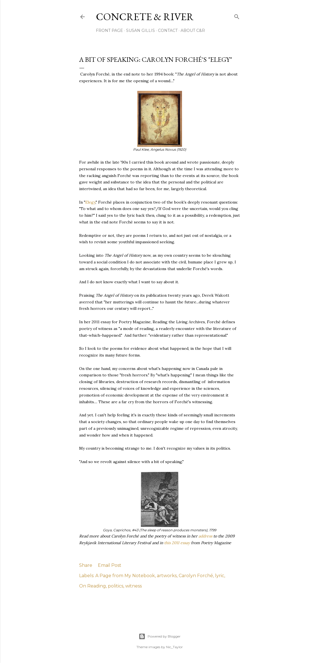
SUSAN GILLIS (140, 30)
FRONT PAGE (109, 30)
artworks (167, 575)
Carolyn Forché (196, 575)
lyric (219, 575)
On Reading (92, 586)
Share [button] (85, 565)
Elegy (90, 202)
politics (115, 586)
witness (133, 586)
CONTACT (168, 30)
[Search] (236, 15)
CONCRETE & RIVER (145, 16)
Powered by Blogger (160, 636)
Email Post (109, 565)
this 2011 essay (177, 542)
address (206, 536)
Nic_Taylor (174, 647)
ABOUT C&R (193, 30)
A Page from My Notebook (125, 575)
